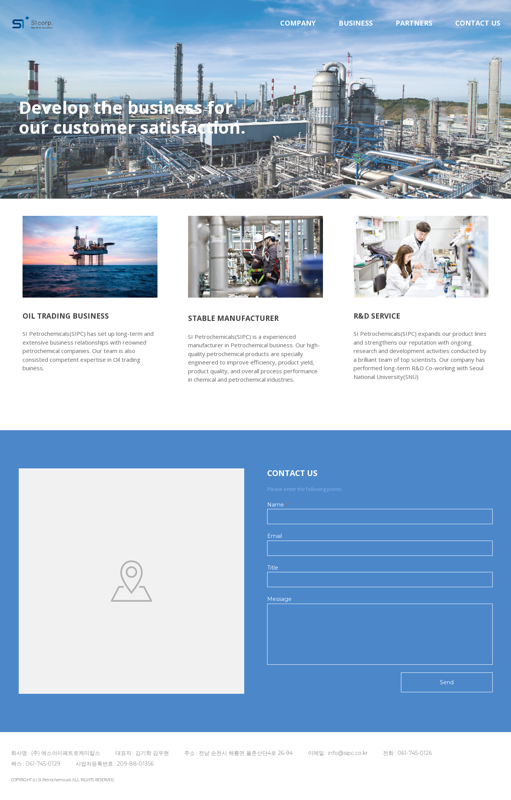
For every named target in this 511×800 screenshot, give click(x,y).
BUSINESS (356, 26)
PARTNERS (414, 26)
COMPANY (298, 26)
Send (447, 682)
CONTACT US (477, 26)
